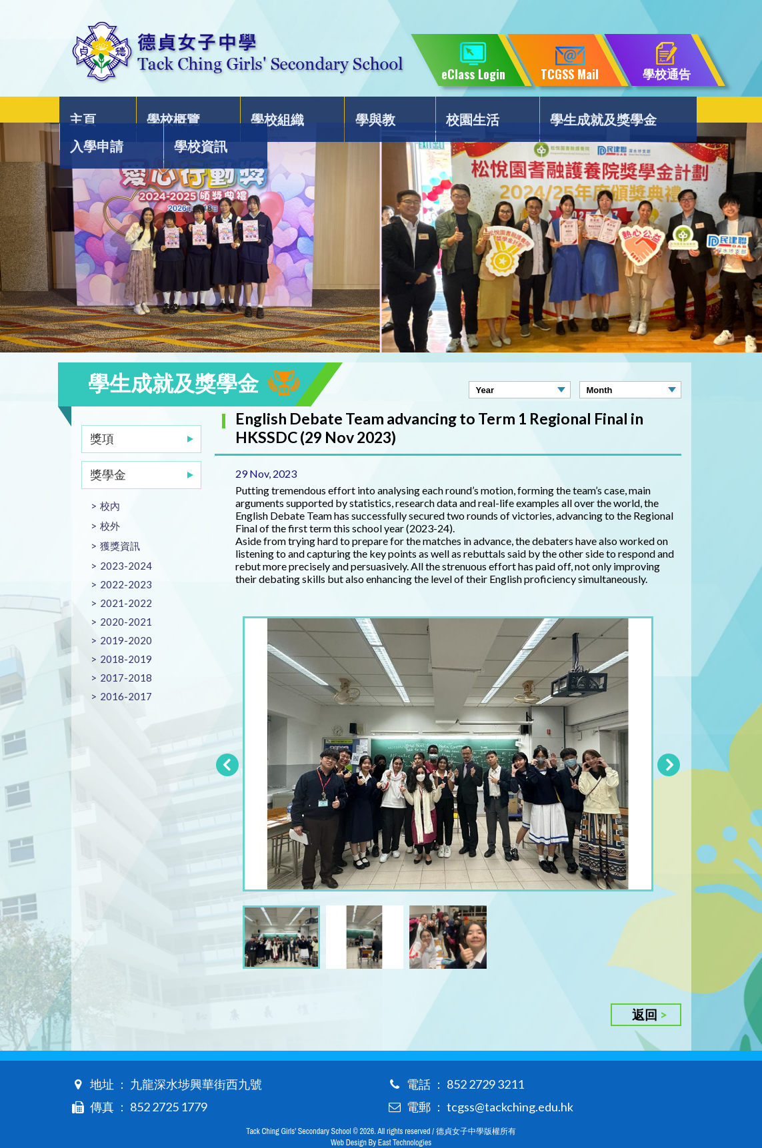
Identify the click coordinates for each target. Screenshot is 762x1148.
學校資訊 (657, 111)
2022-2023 (126, 558)
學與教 (299, 111)
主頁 (84, 111)
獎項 (102, 411)
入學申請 (579, 111)
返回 (644, 987)
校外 (110, 499)
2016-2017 (126, 670)
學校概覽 (149, 111)
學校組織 (227, 111)
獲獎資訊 (120, 519)
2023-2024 (126, 539)
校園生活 (370, 111)
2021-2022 (126, 576)
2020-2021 (126, 595)
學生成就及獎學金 (474, 111)
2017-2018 (126, 651)
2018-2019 (126, 632)
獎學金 (108, 447)
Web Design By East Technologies (381, 1116)
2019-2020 (126, 614)
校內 (110, 479)
